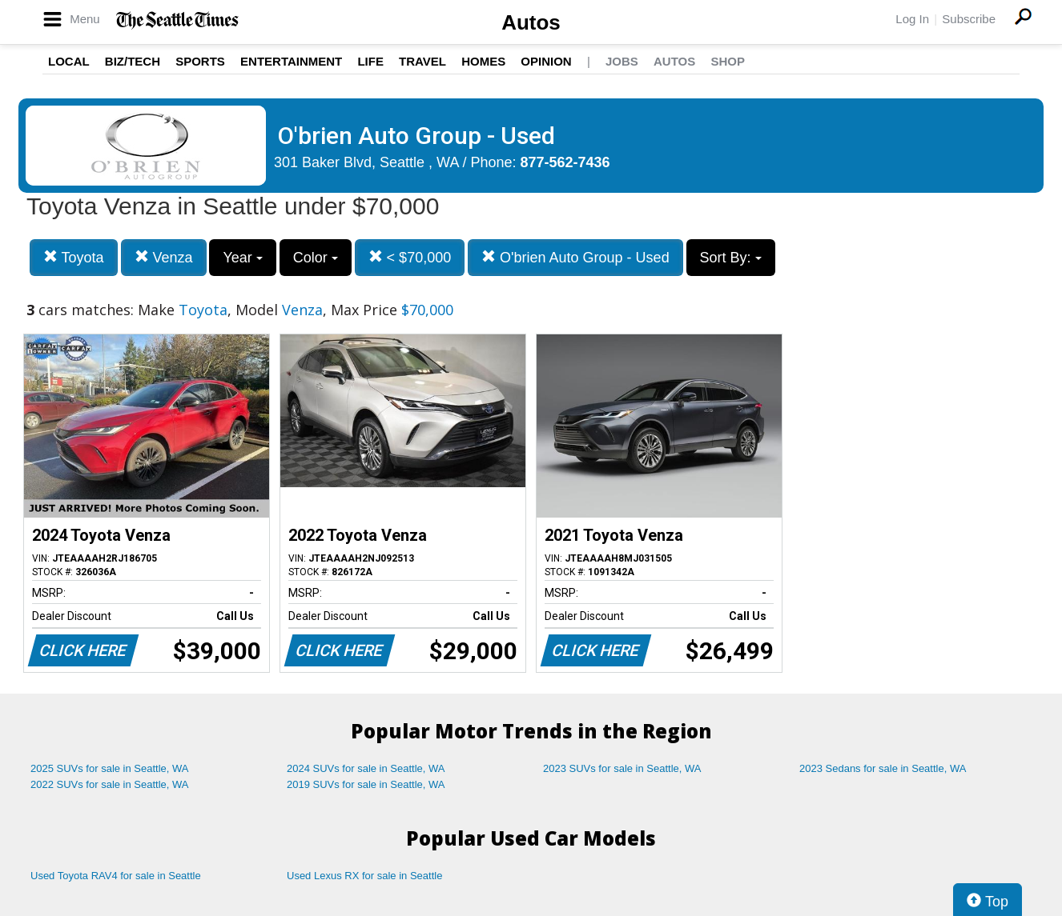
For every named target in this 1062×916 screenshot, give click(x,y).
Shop (727, 61)
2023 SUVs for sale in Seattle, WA (622, 768)
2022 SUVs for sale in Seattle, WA (109, 784)
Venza (164, 257)
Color (315, 258)
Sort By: (731, 258)
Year (242, 258)
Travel (422, 61)
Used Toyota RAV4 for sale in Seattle (115, 876)
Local (69, 61)
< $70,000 (410, 257)
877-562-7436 (565, 162)
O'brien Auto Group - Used (575, 257)
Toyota (73, 257)
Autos (531, 22)
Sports (200, 61)
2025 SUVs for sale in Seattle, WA (109, 768)
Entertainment (291, 61)
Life (370, 61)
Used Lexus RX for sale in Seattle (364, 876)
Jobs (621, 61)
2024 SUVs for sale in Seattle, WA (366, 768)
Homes (483, 61)
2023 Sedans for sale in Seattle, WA (882, 768)
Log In (912, 19)
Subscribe (969, 19)
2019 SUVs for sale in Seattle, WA (366, 784)
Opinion (546, 61)
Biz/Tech (132, 61)
